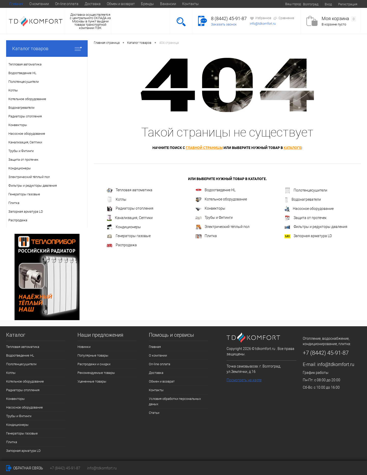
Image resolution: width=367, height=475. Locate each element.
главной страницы (204, 147)
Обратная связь (24, 468)
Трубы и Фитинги (214, 217)
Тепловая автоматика (129, 190)
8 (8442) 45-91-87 (229, 18)
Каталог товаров (47, 48)
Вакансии (168, 4)
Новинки (83, 347)
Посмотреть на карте (244, 380)
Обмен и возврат (121, 4)
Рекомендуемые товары (96, 373)
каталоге (292, 147)
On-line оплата (66, 4)
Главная (16, 4)
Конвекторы (210, 208)
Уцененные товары (91, 381)
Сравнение (283, 18)
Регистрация (347, 4)
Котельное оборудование (221, 199)
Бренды (147, 4)
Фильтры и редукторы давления (315, 227)
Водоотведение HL (215, 190)
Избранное (260, 18)
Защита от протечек (305, 218)
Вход (328, 4)
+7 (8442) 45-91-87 (65, 468)
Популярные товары (92, 355)
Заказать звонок (224, 24)
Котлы (116, 200)
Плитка (206, 236)
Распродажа (122, 245)
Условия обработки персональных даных (175, 401)
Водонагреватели (302, 200)
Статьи (154, 413)
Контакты (190, 4)
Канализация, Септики (130, 218)
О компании (39, 4)
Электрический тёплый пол (222, 227)
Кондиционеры (124, 227)
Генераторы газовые (129, 236)
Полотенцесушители (305, 190)
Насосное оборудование (309, 209)
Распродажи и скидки (93, 364)
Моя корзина (339, 19)
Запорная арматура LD (308, 236)
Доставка (93, 4)
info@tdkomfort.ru (263, 23)
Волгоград (310, 4)
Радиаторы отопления (130, 209)
